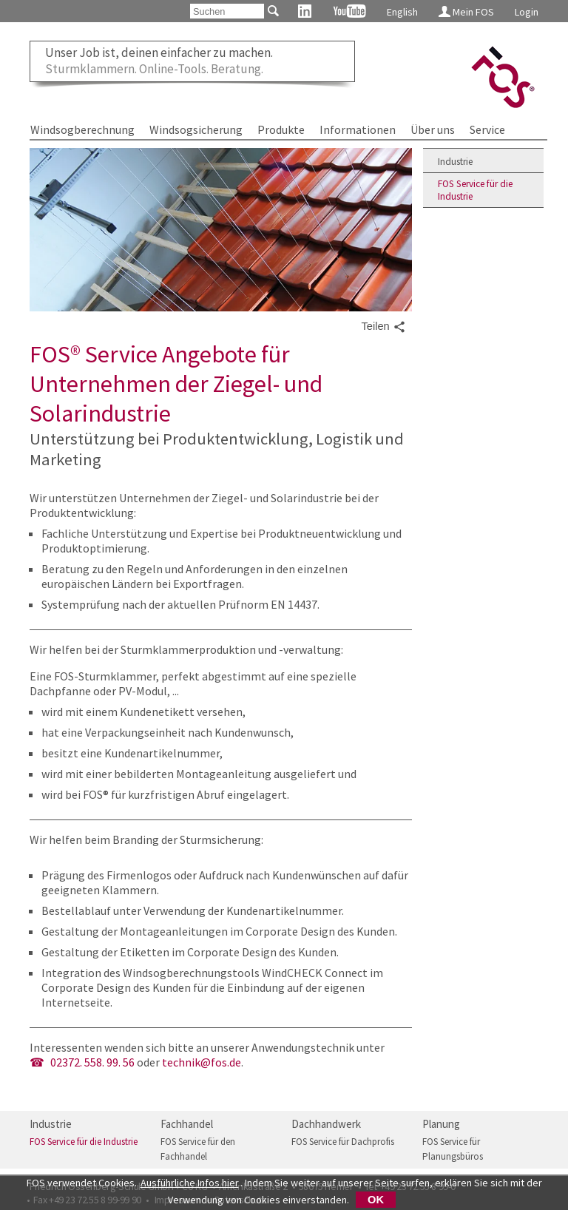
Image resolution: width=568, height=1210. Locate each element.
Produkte (281, 129)
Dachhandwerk (326, 1124)
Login (526, 11)
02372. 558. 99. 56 (92, 1062)
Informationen (358, 129)
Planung (441, 1124)
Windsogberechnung (82, 129)
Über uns (432, 129)
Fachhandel (186, 1124)
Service (487, 129)
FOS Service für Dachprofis (342, 1141)
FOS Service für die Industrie (475, 190)
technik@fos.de (201, 1062)
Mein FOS (466, 11)
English (402, 11)
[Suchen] (227, 11)
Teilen (383, 327)
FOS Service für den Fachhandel (197, 1149)
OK (376, 1200)
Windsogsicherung (196, 129)
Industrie (455, 161)
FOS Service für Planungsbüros (452, 1149)
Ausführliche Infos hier (190, 1182)
